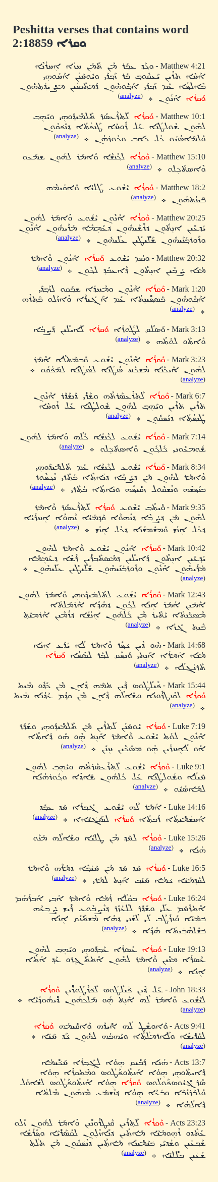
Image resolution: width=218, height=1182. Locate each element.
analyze (130, 95)
